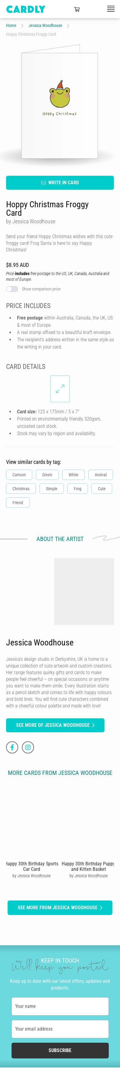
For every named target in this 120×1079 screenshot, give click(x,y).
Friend (17, 502)
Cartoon (19, 474)
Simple (51, 488)
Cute (102, 488)
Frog (77, 488)
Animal (101, 474)
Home (11, 25)
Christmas (20, 488)
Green (47, 474)
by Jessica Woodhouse (31, 875)
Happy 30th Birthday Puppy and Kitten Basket (88, 866)
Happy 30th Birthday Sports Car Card (31, 866)
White (73, 474)
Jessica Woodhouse (45, 25)
